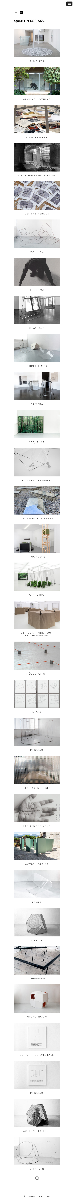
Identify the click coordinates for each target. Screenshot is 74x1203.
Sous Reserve (37, 137)
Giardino (37, 594)
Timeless (37, 61)
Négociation (37, 673)
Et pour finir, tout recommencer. (37, 634)
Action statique (37, 1131)
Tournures (37, 978)
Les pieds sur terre (37, 518)
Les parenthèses (37, 788)
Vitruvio (37, 1169)
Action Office (37, 864)
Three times (37, 366)
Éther (37, 902)
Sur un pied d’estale (37, 1054)
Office (37, 940)
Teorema (37, 289)
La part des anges (37, 480)
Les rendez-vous (37, 826)
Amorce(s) (37, 556)
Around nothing (37, 99)
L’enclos (37, 749)
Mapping (37, 251)
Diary (37, 711)
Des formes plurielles (37, 175)
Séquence (37, 442)
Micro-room (37, 1016)
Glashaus (37, 328)
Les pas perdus (37, 213)
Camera (37, 404)
